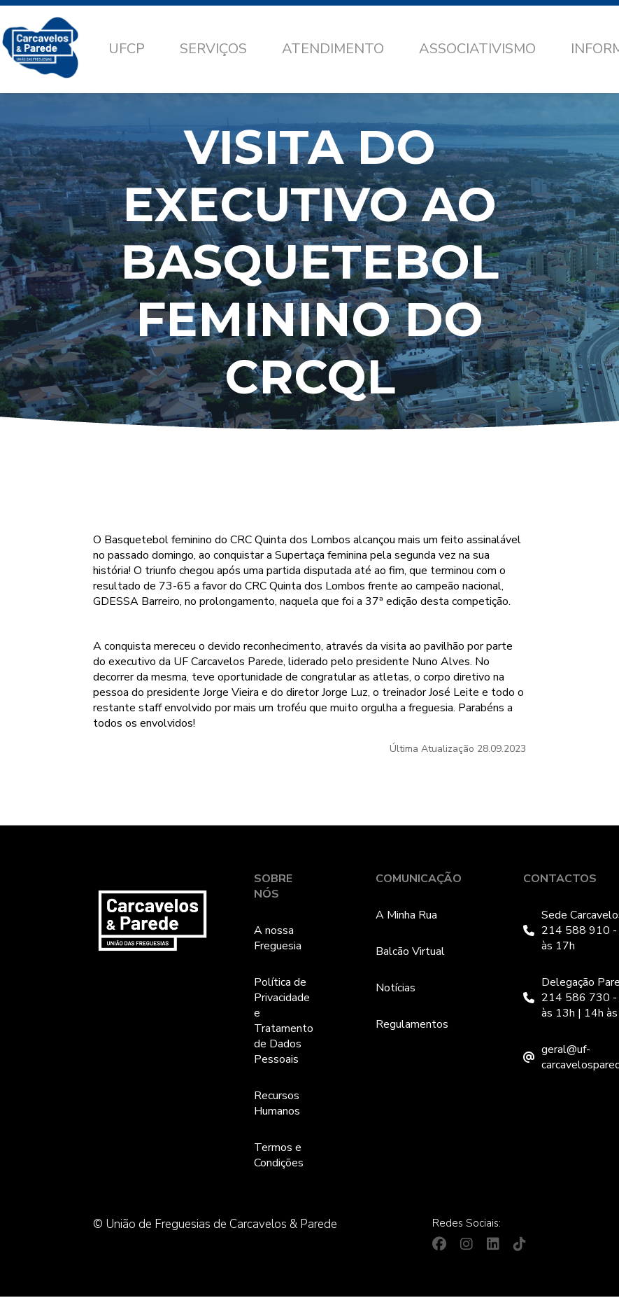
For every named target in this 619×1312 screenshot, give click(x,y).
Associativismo (477, 48)
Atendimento (333, 48)
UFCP (126, 48)
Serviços (213, 48)
